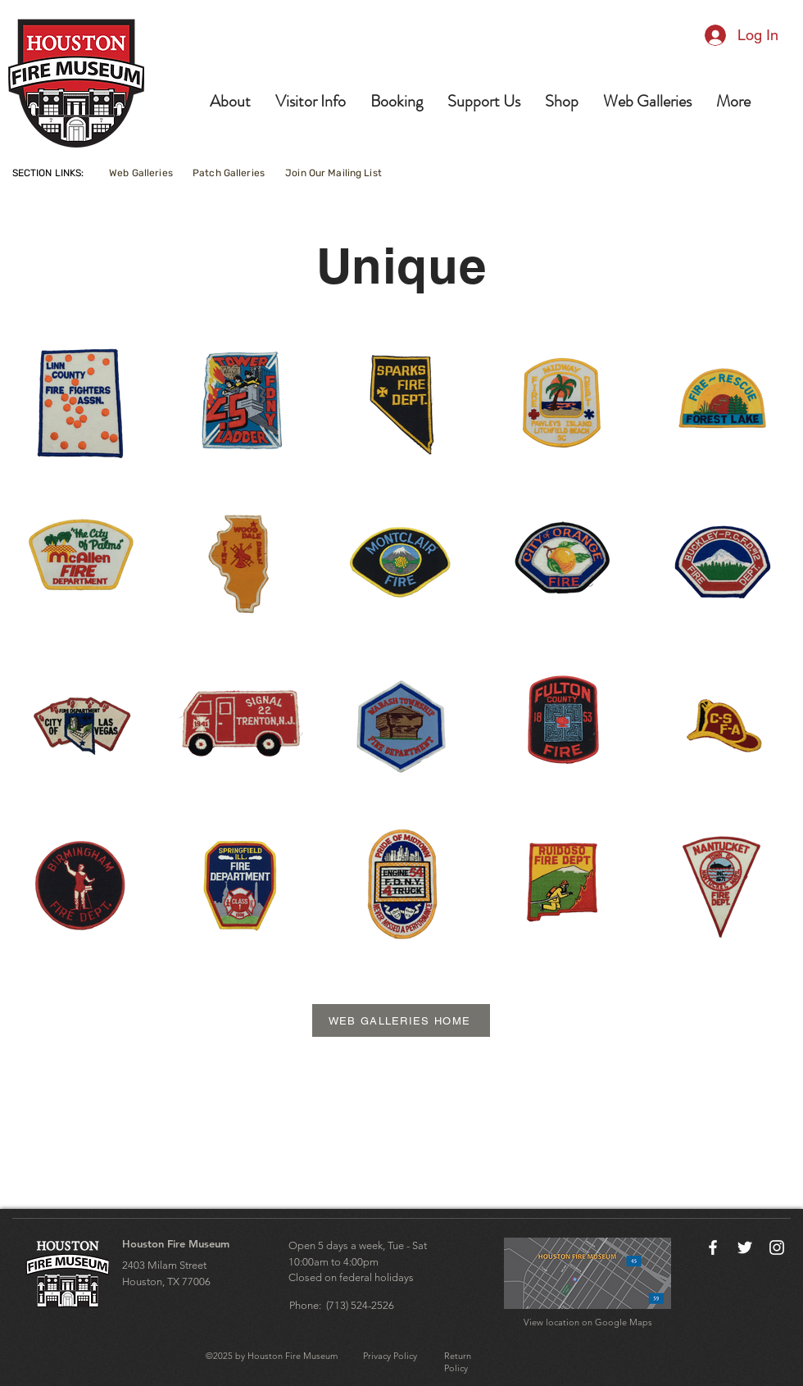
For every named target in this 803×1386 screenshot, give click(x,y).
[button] (230, 101)
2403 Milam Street (164, 1265)
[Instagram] (777, 1247)
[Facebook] (713, 1247)
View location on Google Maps (588, 1322)
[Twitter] (745, 1247)
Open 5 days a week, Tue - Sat (357, 1245)
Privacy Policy (390, 1355)
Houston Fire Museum (175, 1243)
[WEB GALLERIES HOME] (401, 1020)
